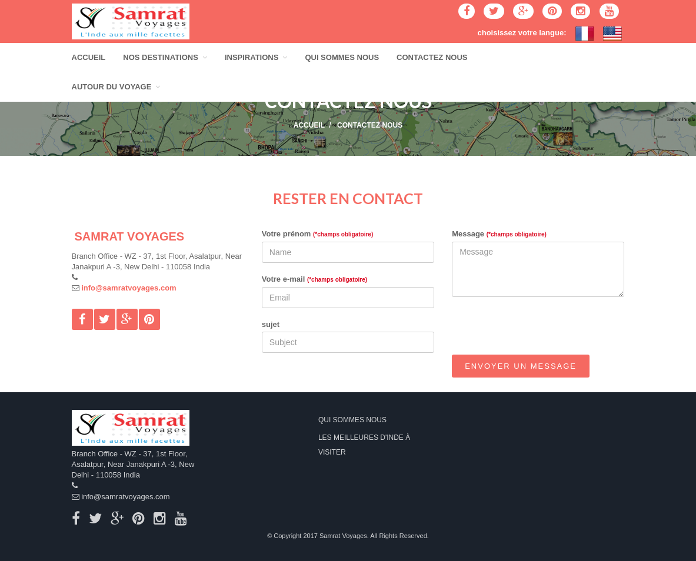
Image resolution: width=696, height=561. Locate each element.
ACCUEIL (89, 57)
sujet (270, 324)
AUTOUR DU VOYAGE (116, 86)
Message (499, 233)
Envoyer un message (521, 366)
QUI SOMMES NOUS (342, 57)
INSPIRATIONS (256, 57)
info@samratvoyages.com (129, 287)
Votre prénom (317, 233)
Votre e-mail (314, 279)
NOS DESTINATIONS (165, 57)
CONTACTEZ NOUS (432, 57)
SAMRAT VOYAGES (130, 236)
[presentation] (541, 329)
